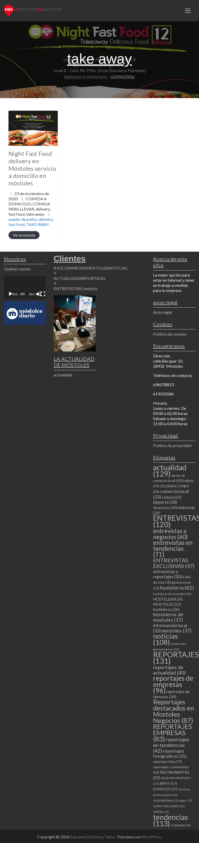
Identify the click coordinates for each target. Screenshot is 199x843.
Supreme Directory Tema (92, 836)
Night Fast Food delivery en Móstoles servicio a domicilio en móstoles (32, 168)
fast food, (26, 214)
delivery (46, 219)
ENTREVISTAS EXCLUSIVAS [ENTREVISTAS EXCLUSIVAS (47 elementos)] (173, 563)
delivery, (29, 211)
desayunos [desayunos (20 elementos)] (165, 507)
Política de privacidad (172, 445)
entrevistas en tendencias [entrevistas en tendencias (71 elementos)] (173, 548)
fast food (16, 224)
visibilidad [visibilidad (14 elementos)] (181, 825)
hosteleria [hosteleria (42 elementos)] (177, 587)
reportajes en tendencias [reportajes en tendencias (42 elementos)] (171, 745)
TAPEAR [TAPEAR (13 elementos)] (161, 811)
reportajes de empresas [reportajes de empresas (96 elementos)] (173, 684)
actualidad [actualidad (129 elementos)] (169, 470)
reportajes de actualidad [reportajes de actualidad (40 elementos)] (169, 670)
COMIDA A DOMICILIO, (29, 206)
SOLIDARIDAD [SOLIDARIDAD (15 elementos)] (165, 800)
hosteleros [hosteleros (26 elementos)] (166, 609)
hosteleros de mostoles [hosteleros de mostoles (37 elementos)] (168, 617)
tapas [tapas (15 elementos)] (185, 800)
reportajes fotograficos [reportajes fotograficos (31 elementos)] (170, 753)
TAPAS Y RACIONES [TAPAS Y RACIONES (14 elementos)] (169, 806)
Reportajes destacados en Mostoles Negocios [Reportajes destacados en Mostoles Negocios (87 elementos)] (173, 711)
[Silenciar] (38, 294)
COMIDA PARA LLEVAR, (29, 208)
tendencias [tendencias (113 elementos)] (170, 820)
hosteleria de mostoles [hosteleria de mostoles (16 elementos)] (172, 594)
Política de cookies (169, 333)
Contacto (89, 288)
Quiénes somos (17, 268)
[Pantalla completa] (42, 294)
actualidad (63, 374)
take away (35, 214)
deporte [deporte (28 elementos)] (165, 502)
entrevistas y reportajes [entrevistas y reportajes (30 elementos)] (167, 574)
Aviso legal (162, 312)
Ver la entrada (24, 235)
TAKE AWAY (37, 224)
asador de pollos (22, 219)
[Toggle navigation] (188, 11)
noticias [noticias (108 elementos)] (165, 639)
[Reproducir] (10, 294)
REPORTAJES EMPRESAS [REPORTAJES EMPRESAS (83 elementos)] (172, 733)
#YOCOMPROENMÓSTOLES (81, 268)
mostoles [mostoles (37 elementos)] (177, 630)
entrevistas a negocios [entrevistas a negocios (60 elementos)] (170, 533)
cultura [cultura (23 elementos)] (172, 497)
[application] (25, 287)
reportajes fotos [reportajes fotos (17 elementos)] (167, 762)
